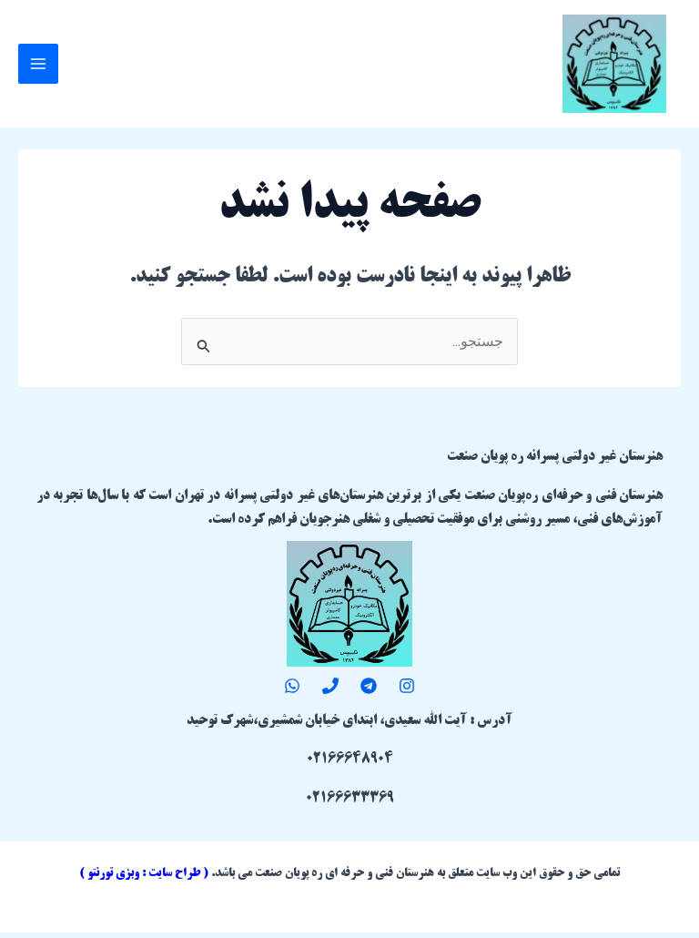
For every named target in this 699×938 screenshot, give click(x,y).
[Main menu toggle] (38, 66)
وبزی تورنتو (113, 878)
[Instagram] (407, 691)
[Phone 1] (330, 691)
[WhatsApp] (292, 691)
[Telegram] (368, 691)
